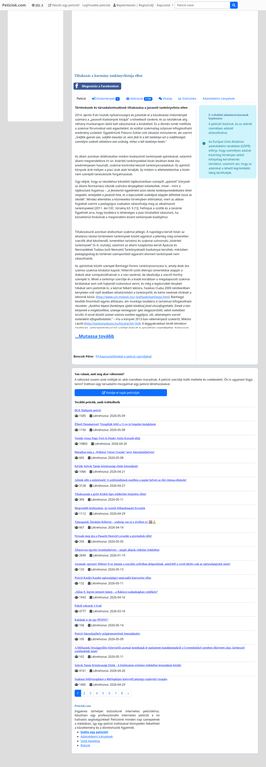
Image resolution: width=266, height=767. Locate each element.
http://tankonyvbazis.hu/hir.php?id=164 (112, 323)
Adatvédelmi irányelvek (219, 98)
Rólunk (85, 745)
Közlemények (106, 98)
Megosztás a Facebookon (96, 86)
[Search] (202, 5)
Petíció (81, 98)
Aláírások (139, 98)
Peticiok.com (14, 5)
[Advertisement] (165, 42)
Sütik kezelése (90, 741)
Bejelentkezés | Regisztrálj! (133, 5)
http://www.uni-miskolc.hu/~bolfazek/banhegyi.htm (133, 297)
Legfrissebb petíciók (96, 5)
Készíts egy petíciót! (64, 5)
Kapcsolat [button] (164, 5)
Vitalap (165, 98)
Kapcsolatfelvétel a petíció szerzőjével (123, 356)
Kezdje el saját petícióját (120, 393)
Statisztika (187, 98)
